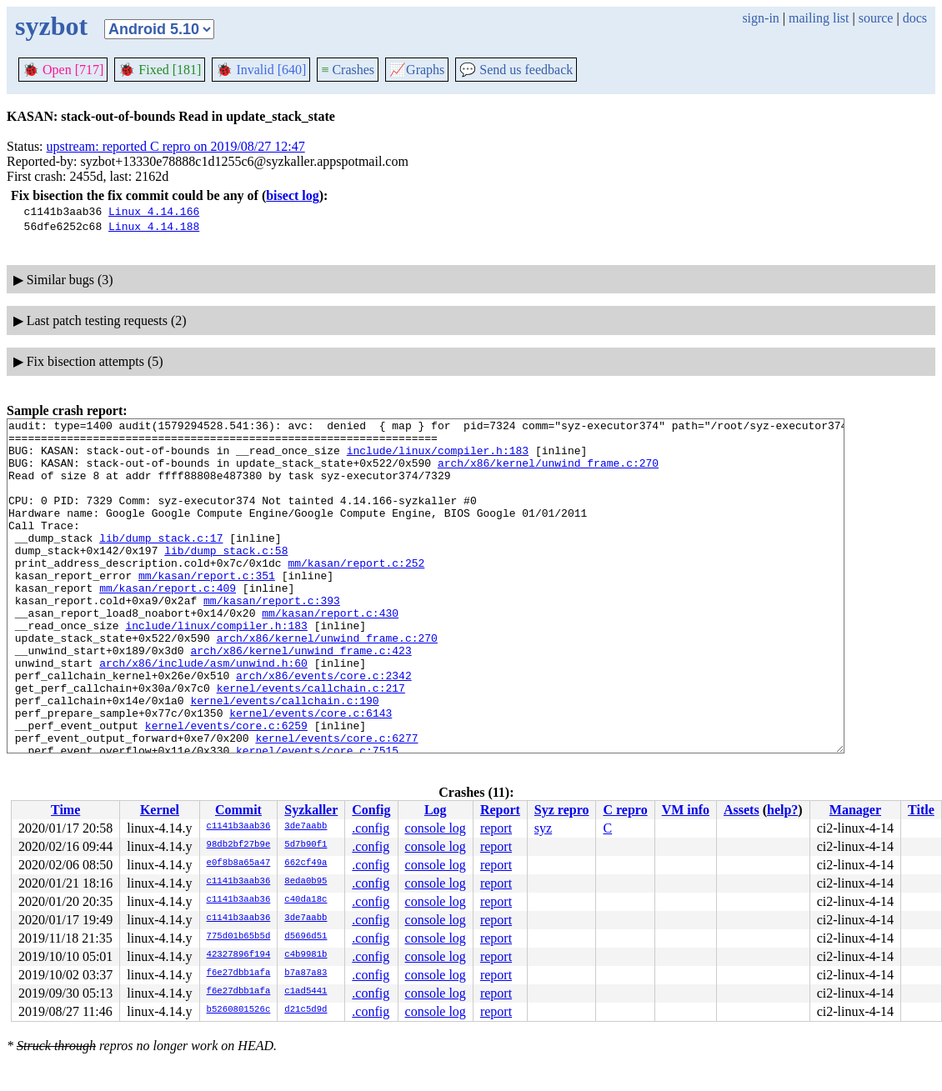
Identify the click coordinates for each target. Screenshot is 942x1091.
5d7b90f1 (305, 845)
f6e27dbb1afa (239, 973)
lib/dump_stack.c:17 (161, 562)
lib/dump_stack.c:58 (226, 577)
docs (915, 18)
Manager (855, 810)
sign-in (760, 18)
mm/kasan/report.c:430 (330, 652)
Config (371, 810)
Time (65, 810)
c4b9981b (305, 955)
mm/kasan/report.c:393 (271, 637)
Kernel (159, 810)
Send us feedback (516, 70)
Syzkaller (311, 810)
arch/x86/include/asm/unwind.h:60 (203, 712)
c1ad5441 (305, 992)
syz (543, 828)
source (876, 18)
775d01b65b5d (239, 937)
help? (782, 810)
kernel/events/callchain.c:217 (311, 742)
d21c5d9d (305, 1010)
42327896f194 (239, 955)
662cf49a (305, 863)
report (496, 828)
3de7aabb (305, 827)
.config (370, 828)
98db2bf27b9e (239, 845)
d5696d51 (305, 937)
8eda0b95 (305, 882)
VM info (685, 810)
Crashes (347, 70)
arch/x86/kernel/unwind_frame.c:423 (300, 697)
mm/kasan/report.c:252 (356, 592)
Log (435, 810)
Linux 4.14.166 (153, 210)
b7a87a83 (305, 973)
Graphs (416, 70)
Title (921, 810)
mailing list (819, 18)
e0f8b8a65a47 (239, 863)
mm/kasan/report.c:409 (167, 622)
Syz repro (561, 810)
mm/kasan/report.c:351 (206, 607)
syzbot (51, 26)
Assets (741, 810)
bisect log (292, 195)
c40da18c (305, 900)
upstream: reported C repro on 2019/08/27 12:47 (176, 146)
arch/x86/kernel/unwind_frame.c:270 (548, 472)
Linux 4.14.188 (153, 225)
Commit (238, 810)
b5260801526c (239, 1010)
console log (435, 828)
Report (500, 810)
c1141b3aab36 (239, 827)
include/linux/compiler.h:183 (438, 457)
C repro (625, 810)
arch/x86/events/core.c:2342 (324, 727)
